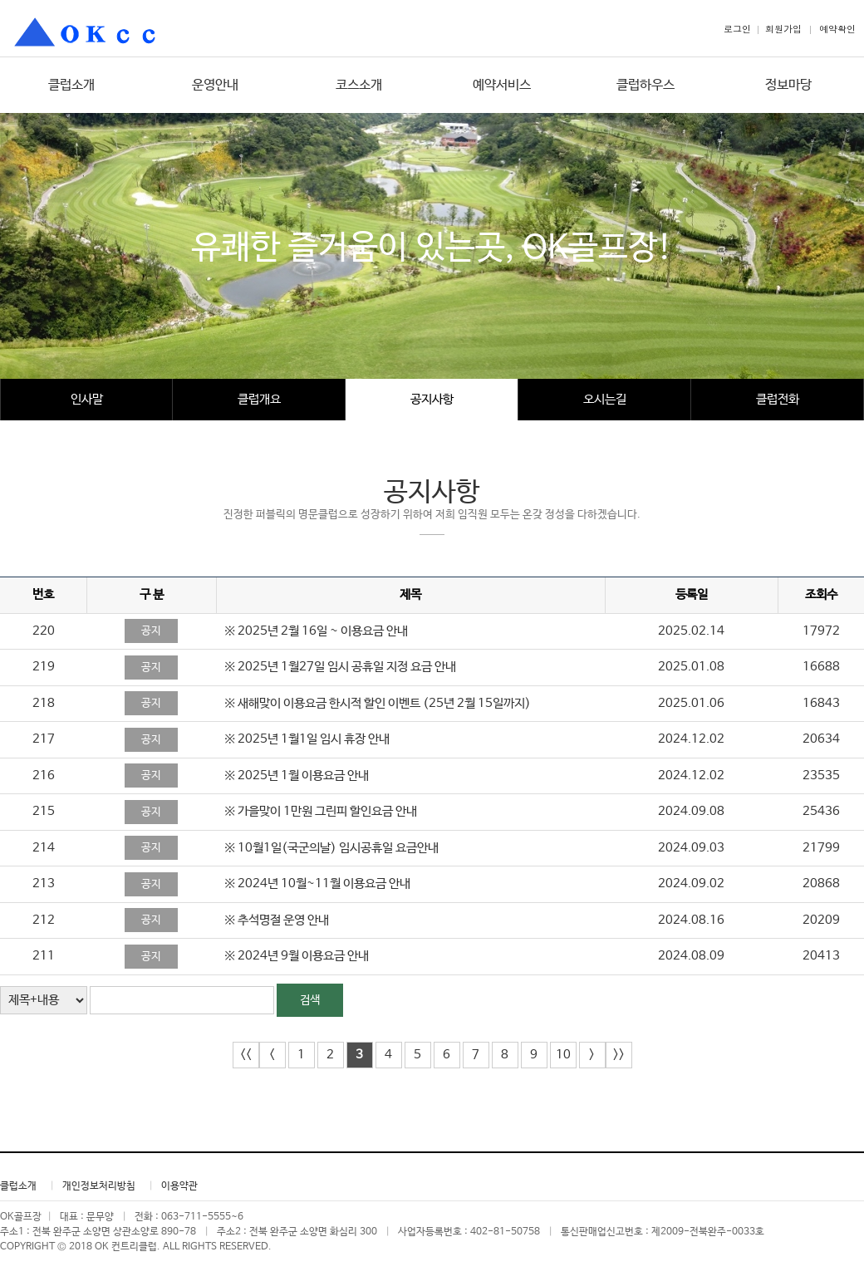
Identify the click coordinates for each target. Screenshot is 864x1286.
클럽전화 (777, 399)
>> (619, 1055)
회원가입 (783, 28)
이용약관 (179, 1186)
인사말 (87, 399)
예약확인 (837, 28)
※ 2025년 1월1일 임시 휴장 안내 (307, 739)
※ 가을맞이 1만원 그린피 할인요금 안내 (320, 811)
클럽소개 (71, 85)
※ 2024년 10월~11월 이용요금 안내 (317, 883)
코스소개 (359, 85)
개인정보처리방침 (98, 1186)
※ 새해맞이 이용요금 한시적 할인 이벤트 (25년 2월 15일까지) (377, 703)
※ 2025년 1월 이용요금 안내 (296, 775)
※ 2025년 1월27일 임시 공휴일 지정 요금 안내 (340, 667)
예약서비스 (502, 85)
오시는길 (604, 399)
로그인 (737, 28)
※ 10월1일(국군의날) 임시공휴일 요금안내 (331, 848)
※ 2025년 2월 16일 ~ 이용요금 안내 (316, 631)
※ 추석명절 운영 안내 (276, 920)
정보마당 (788, 85)
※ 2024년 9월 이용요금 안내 (296, 956)
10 (563, 1055)
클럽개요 (259, 399)
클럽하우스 (645, 85)
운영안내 (215, 85)
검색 (310, 1000)
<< (246, 1055)
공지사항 (432, 399)
